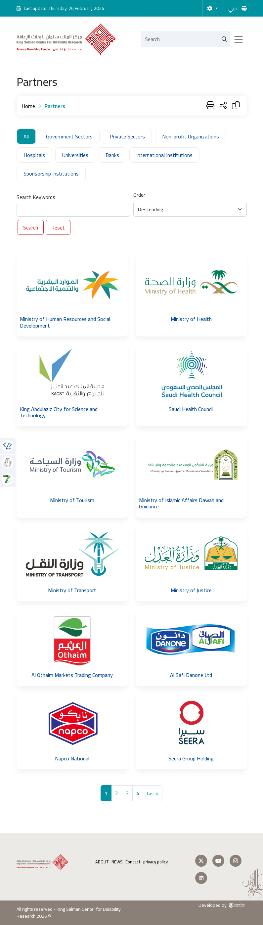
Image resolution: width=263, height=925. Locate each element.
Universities (75, 155)
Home (28, 106)
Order (139, 195)
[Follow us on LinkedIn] (201, 878)
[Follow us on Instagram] (235, 861)
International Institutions (164, 155)
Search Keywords (36, 197)
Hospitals (34, 155)
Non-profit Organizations (190, 136)
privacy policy (155, 862)
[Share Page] (223, 106)
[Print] (210, 106)
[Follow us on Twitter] (201, 861)
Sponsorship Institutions (51, 174)
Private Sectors (127, 136)
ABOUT (102, 862)
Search (30, 227)
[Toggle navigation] (238, 39)
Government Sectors (69, 136)
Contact (133, 862)
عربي (233, 8)
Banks (112, 155)
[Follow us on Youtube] (218, 861)
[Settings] (212, 8)
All (26, 136)
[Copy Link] (236, 106)
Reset (58, 227)
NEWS (117, 862)
